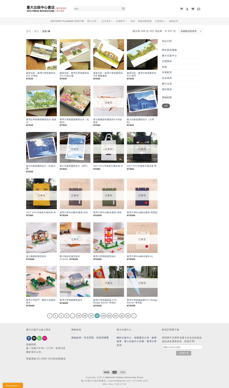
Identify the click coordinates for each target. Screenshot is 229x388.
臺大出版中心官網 (134, 341)
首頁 (28, 31)
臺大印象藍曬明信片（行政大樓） (40, 167)
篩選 (166, 106)
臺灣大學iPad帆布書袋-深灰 (74, 212)
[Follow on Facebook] (28, 338)
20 (109, 315)
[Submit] (123, 8)
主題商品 (160, 21)
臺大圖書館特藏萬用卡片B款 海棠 (107, 120)
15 (78, 315)
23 (128, 315)
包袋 (132, 21)
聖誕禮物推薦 (145, 21)
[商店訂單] (191, 31)
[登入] (187, 9)
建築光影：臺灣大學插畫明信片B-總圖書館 (108, 74)
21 (115, 315)
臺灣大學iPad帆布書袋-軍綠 (107, 212)
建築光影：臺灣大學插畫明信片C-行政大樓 (74, 74)
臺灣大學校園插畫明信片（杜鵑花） (74, 120)
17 (91, 315)
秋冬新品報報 (169, 50)
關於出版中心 (124, 337)
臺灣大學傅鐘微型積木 (104, 256)
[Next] (133, 315)
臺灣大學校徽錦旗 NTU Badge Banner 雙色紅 (105, 301)
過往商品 (167, 89)
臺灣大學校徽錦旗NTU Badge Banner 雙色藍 (142, 301)
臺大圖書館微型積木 (36, 256)
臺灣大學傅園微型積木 (71, 300)
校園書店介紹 (141, 337)
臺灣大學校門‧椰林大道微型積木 (40, 301)
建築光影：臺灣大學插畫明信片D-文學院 (40, 74)
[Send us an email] (34, 338)
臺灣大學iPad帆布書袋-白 (140, 256)
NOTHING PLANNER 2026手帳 (67, 21)
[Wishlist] (193, 9)
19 (103, 315)
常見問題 (89, 337)
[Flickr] (44, 338)
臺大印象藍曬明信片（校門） (74, 166)
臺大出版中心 (169, 55)
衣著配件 (121, 21)
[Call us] (39, 338)
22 (121, 315)
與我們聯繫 (102, 337)
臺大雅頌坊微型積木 (70, 256)
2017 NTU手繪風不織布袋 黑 (142, 166)
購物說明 (173, 21)
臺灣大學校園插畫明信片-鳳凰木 (41, 120)
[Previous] (49, 315)
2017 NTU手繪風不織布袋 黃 (41, 212)
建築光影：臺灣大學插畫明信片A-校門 (141, 74)
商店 (36, 31)
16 (84, 315)
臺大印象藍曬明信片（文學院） (140, 120)
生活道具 (107, 21)
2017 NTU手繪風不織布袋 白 (108, 166)
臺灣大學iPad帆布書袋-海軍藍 (142, 212)
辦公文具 (92, 21)
